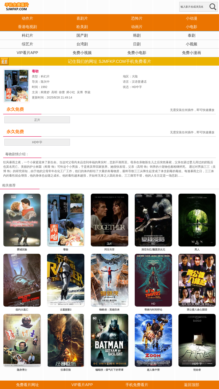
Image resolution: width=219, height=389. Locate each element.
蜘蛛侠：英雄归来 (109, 309)
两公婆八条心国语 (197, 309)
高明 (54, 92)
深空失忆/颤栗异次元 (153, 249)
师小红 (70, 92)
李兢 (87, 92)
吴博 (80, 92)
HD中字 (37, 142)
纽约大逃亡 (22, 309)
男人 (197, 249)
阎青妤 (45, 92)
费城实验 (22, 249)
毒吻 (8, 154)
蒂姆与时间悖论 (153, 309)
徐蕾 (62, 92)
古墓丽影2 (66, 309)
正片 (37, 120)
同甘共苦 (109, 249)
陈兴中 (45, 81)
